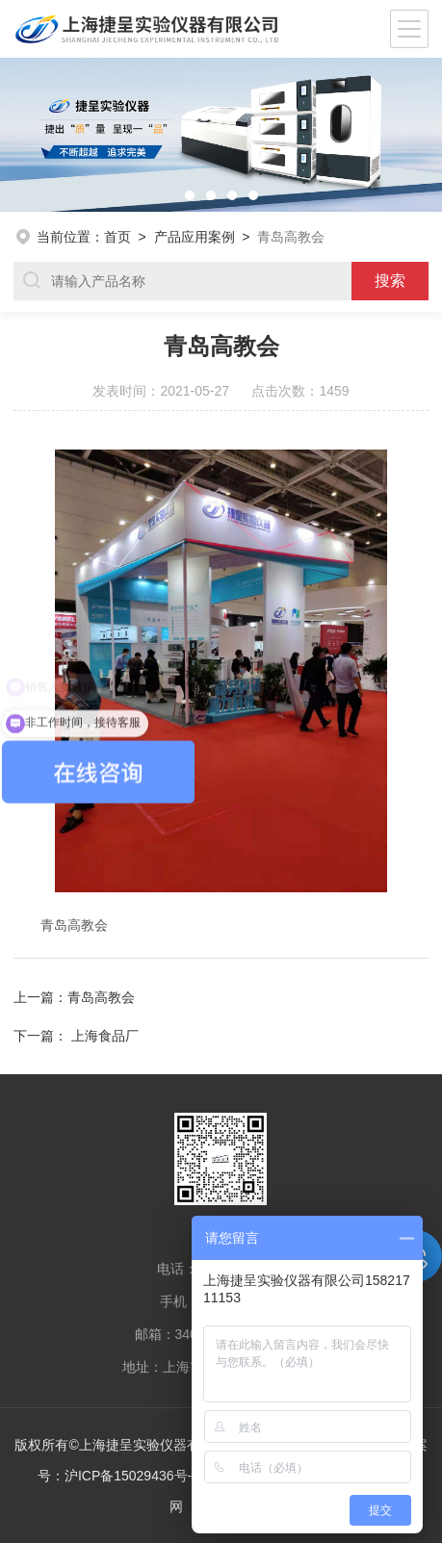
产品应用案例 (194, 236)
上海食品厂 (105, 1035)
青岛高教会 (101, 997)
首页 (117, 236)
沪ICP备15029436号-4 (132, 1475)
